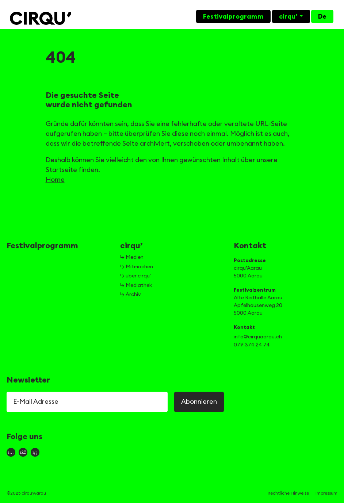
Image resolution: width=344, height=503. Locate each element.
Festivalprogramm (233, 16)
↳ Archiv (130, 294)
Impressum (326, 493)
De (322, 16)
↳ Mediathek (136, 285)
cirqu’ (288, 16)
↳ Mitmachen (136, 266)
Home (55, 179)
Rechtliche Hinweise (288, 493)
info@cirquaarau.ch (258, 336)
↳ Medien (132, 257)
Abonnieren (199, 401)
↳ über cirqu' (135, 276)
